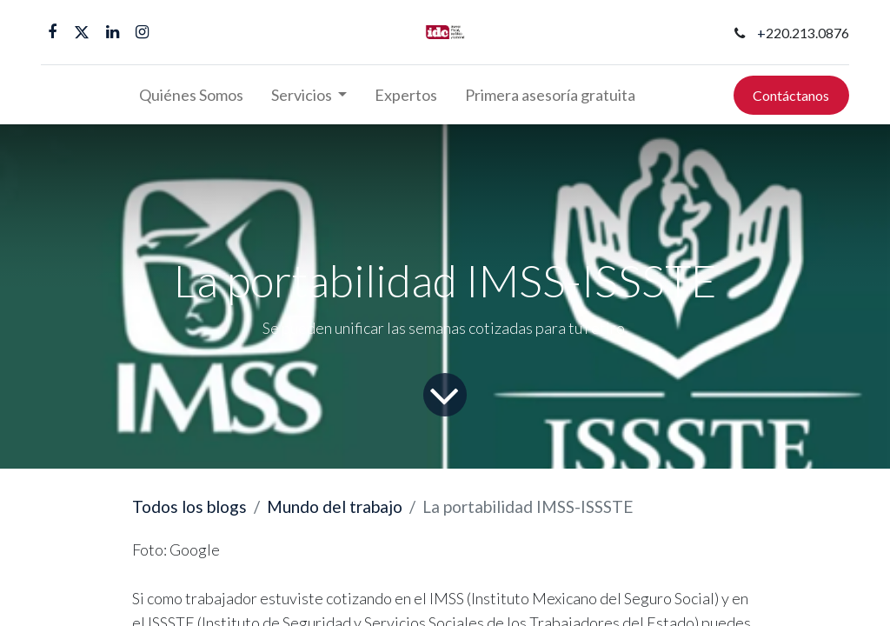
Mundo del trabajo (334, 506)
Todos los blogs (189, 506)
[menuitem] (191, 95)
